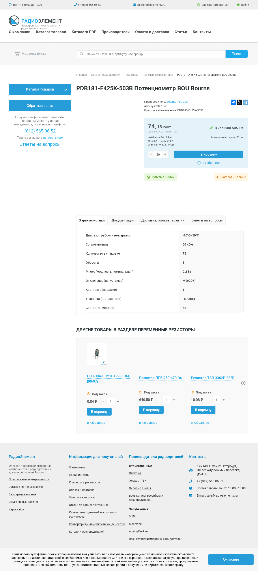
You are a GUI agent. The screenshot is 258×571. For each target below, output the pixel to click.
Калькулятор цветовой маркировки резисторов (93, 514)
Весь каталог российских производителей (146, 497)
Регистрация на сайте (22, 494)
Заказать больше (233, 177)
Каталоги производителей (87, 531)
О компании (19, 32)
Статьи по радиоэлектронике (88, 505)
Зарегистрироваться (213, 4)
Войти (243, 4)
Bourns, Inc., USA (177, 101)
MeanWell (135, 524)
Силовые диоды (140, 488)
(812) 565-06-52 (40, 131)
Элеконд (135, 473)
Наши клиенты (79, 474)
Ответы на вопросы (40, 144)
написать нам (53, 137)
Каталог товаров (51, 32)
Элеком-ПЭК (137, 480)
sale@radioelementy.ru (151, 4)
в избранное (211, 162)
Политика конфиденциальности (29, 479)
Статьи (181, 32)
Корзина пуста (30, 53)
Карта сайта (16, 509)
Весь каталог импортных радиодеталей (155, 539)
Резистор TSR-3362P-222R (212, 378)
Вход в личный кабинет (23, 501)
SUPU (132, 516)
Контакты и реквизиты (84, 482)
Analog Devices (138, 531)
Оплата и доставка (152, 32)
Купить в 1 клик (162, 177)
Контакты (202, 32)
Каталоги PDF (84, 32)
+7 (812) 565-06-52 (89, 4)
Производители (115, 32)
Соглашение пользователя (26, 486)
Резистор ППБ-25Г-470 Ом (161, 378)
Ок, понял (231, 559)
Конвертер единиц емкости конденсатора (97, 524)
